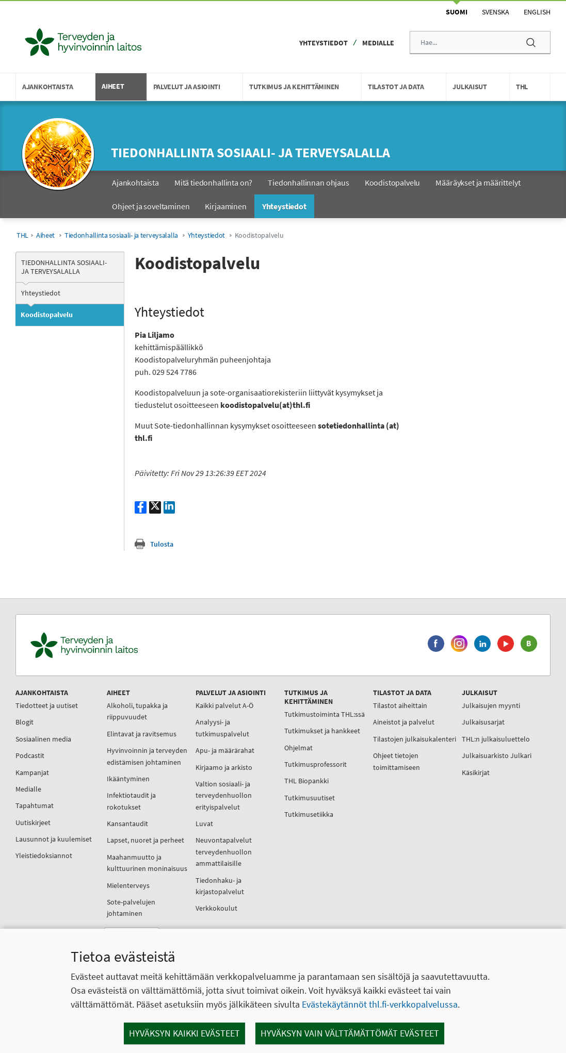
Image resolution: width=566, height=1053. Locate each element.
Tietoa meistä (426, 810)
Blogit (27, 722)
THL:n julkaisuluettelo (439, 739)
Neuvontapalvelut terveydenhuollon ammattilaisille (201, 851)
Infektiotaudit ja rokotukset (119, 812)
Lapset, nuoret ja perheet (121, 857)
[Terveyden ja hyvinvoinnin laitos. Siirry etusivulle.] (129, 645)
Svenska (495, 12)
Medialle (378, 42)
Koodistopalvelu (47, 314)
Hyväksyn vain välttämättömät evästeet (350, 1033)
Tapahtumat (37, 805)
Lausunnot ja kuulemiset (38, 844)
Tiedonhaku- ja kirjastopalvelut (197, 886)
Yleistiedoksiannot (46, 867)
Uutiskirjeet (35, 822)
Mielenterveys (116, 920)
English (537, 12)
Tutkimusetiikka (274, 837)
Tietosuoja (421, 888)
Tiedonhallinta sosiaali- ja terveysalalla (250, 152)
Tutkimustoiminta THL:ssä (277, 720)
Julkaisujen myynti (434, 705)
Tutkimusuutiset (275, 821)
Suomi (456, 12)
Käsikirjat (419, 772)
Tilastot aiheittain (355, 705)
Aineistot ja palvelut (358, 722)
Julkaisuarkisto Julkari (440, 755)
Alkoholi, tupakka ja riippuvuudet (125, 711)
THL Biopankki (272, 804)
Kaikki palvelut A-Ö (202, 705)
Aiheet (45, 235)
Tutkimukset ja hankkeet (273, 748)
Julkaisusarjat (426, 722)
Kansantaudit (116, 835)
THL (22, 235)
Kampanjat (35, 772)
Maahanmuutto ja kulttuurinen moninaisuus (122, 892)
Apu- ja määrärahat (202, 750)
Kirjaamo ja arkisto (201, 767)
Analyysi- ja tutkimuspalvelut (200, 727)
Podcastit (32, 755)
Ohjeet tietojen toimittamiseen (351, 773)
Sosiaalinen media (46, 739)
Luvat (181, 823)
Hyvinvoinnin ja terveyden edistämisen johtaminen (130, 762)
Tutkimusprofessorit (281, 787)
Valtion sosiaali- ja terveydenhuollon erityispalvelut (201, 795)
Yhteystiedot (323, 42)
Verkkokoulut (194, 908)
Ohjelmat (264, 770)
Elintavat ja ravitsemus (130, 733)
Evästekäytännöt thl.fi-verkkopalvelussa (380, 1004)
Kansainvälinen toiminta (428, 865)
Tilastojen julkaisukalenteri (353, 744)
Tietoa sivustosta (431, 905)
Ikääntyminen (116, 790)
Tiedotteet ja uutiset (49, 705)
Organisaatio (424, 826)
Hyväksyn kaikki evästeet (184, 1033)
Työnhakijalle (426, 843)
